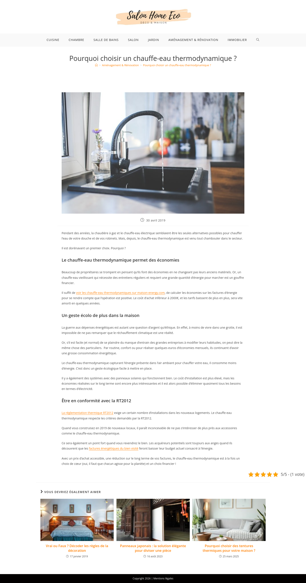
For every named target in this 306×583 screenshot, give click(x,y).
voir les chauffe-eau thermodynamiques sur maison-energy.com (120, 293)
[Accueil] (96, 65)
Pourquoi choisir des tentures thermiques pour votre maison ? (229, 548)
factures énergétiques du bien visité (113, 448)
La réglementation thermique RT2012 (87, 413)
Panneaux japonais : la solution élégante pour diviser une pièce (153, 548)
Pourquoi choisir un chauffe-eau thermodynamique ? (177, 65)
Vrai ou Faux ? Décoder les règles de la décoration (77, 548)
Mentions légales (163, 578)
